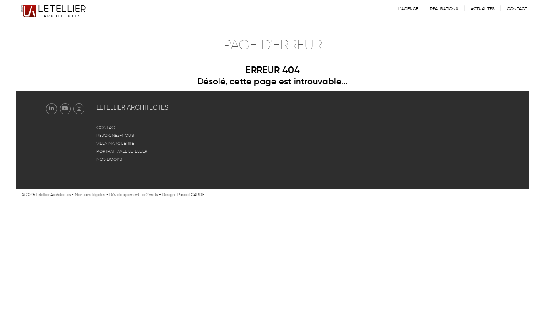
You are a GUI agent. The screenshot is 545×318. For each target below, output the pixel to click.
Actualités (483, 8)
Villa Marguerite (115, 143)
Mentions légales (90, 195)
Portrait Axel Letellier (121, 151)
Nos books (109, 159)
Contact (517, 8)
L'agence (408, 8)
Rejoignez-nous (115, 135)
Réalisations (444, 8)
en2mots (150, 195)
